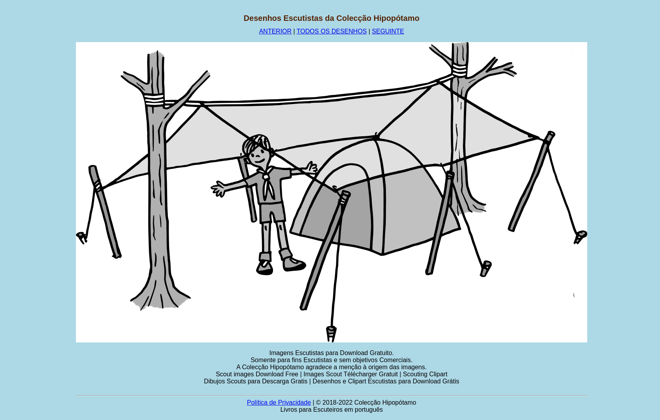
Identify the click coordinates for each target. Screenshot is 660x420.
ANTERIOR (275, 31)
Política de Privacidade (279, 402)
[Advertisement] (38, 132)
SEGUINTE (388, 31)
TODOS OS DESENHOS (332, 31)
